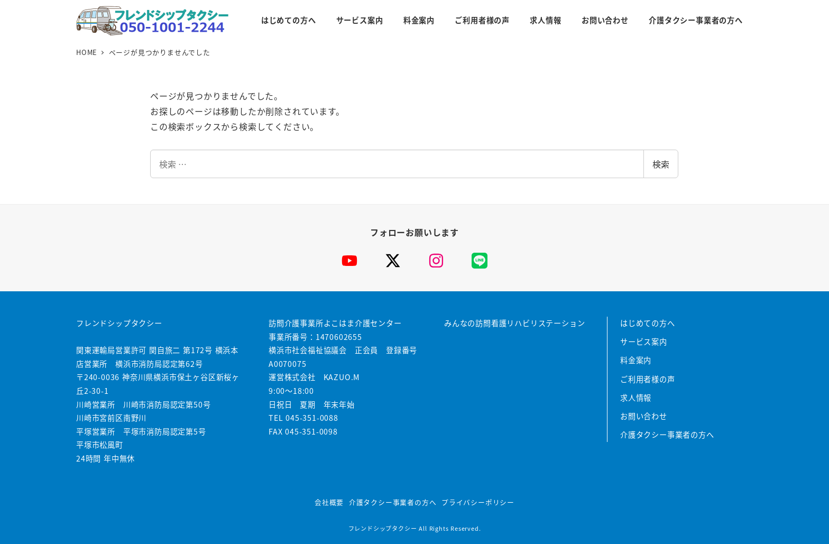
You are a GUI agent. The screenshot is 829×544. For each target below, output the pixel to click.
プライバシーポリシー (477, 502)
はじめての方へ (647, 323)
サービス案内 (643, 341)
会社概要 (329, 502)
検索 (660, 164)
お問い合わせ (643, 416)
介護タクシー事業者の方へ (667, 434)
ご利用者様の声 (647, 379)
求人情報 (635, 397)
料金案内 (635, 360)
